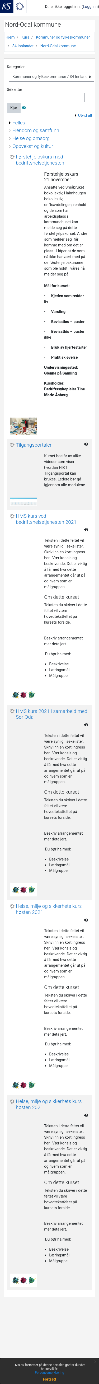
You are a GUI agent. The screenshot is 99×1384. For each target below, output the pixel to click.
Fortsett (49, 1379)
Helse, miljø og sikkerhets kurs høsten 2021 (49, 909)
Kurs (25, 37)
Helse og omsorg (31, 138)
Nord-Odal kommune (58, 46)
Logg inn (90, 6)
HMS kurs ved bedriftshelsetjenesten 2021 (46, 519)
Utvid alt (85, 115)
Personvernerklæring (49, 1372)
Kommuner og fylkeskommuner (63, 37)
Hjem (10, 37)
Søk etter (14, 89)
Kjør (13, 107)
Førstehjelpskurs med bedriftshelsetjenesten (40, 160)
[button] (25, 108)
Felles (18, 123)
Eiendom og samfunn (35, 130)
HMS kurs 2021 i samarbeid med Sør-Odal (51, 714)
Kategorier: (16, 66)
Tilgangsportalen (34, 445)
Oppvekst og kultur (32, 146)
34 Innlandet (23, 46)
